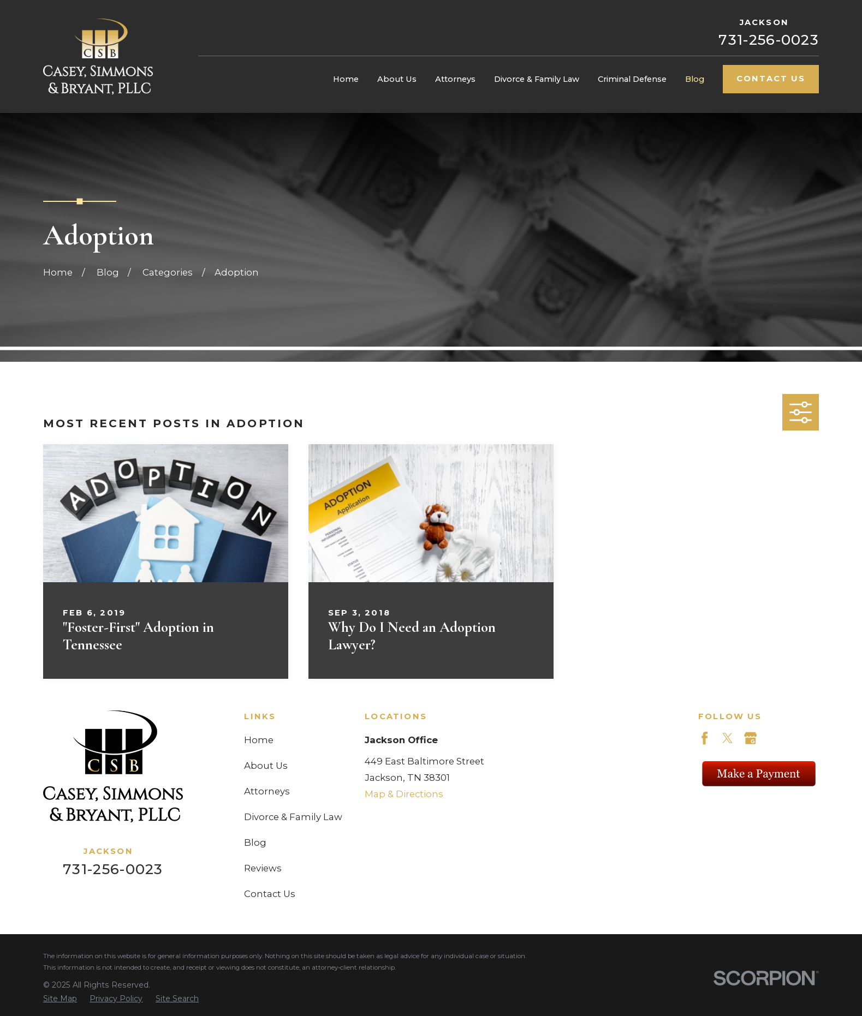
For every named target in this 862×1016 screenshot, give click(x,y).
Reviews (263, 868)
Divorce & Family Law (293, 816)
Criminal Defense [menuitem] (632, 79)
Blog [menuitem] (694, 79)
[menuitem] (60, 999)
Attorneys (267, 791)
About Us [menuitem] (397, 79)
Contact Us (770, 78)
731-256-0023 (768, 40)
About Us (266, 765)
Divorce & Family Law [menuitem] (536, 79)
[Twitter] (727, 738)
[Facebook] (704, 738)
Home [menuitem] (346, 79)
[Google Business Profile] (750, 738)
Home (259, 739)
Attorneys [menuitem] (455, 79)
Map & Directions (404, 793)
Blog (255, 842)
